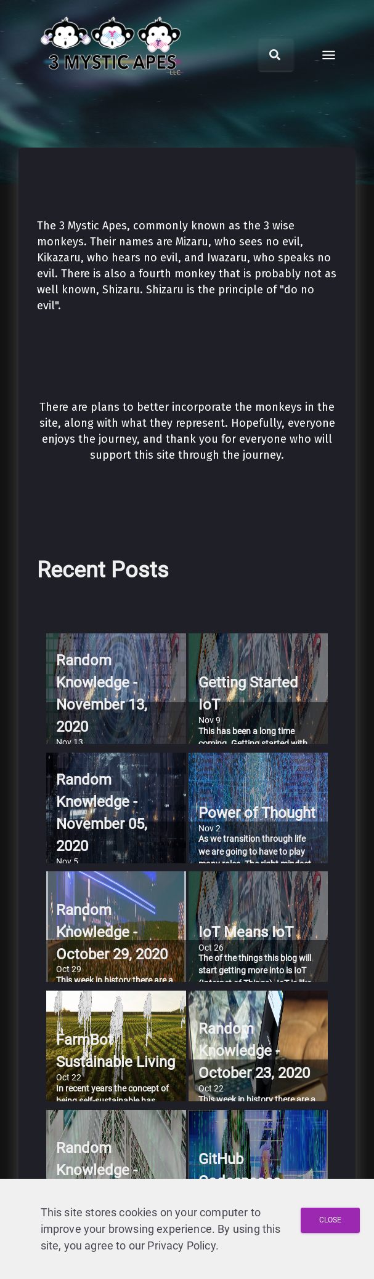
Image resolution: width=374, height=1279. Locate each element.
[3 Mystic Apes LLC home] (112, 84)
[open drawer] (328, 55)
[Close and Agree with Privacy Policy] (330, 1220)
